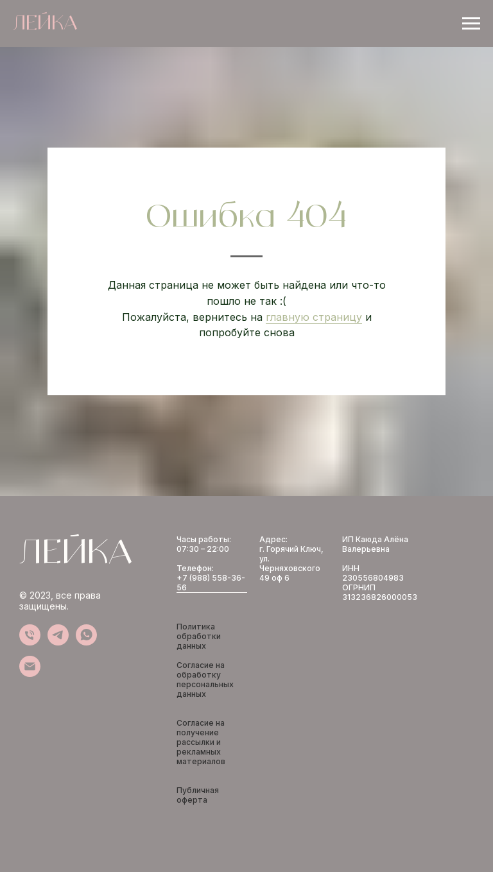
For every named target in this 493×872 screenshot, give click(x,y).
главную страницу (314, 317)
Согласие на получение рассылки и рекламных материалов (201, 742)
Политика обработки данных (199, 636)
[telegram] (58, 642)
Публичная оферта (198, 795)
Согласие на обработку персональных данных (205, 679)
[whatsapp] (86, 642)
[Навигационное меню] (471, 23)
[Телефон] (29, 642)
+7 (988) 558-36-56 (211, 582)
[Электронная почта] (29, 673)
